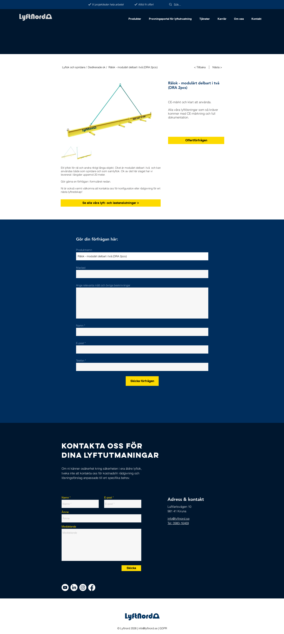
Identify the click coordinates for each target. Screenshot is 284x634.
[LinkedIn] (74, 587)
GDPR (163, 628)
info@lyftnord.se (148, 628)
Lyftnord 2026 (128, 628)
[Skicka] (131, 568)
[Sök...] (183, 4)
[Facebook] (91, 587)
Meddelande (69, 526)
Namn (80, 325)
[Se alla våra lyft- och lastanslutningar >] (111, 203)
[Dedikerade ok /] (97, 67)
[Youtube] (65, 587)
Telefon (80, 360)
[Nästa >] (217, 67)
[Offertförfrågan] (196, 140)
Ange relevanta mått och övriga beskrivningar (103, 285)
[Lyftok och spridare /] (74, 67)
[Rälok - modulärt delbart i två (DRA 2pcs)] (141, 67)
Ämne (65, 512)
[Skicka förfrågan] (142, 381)
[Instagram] (82, 587)
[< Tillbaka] (200, 67)
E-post (80, 343)
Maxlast (80, 267)
